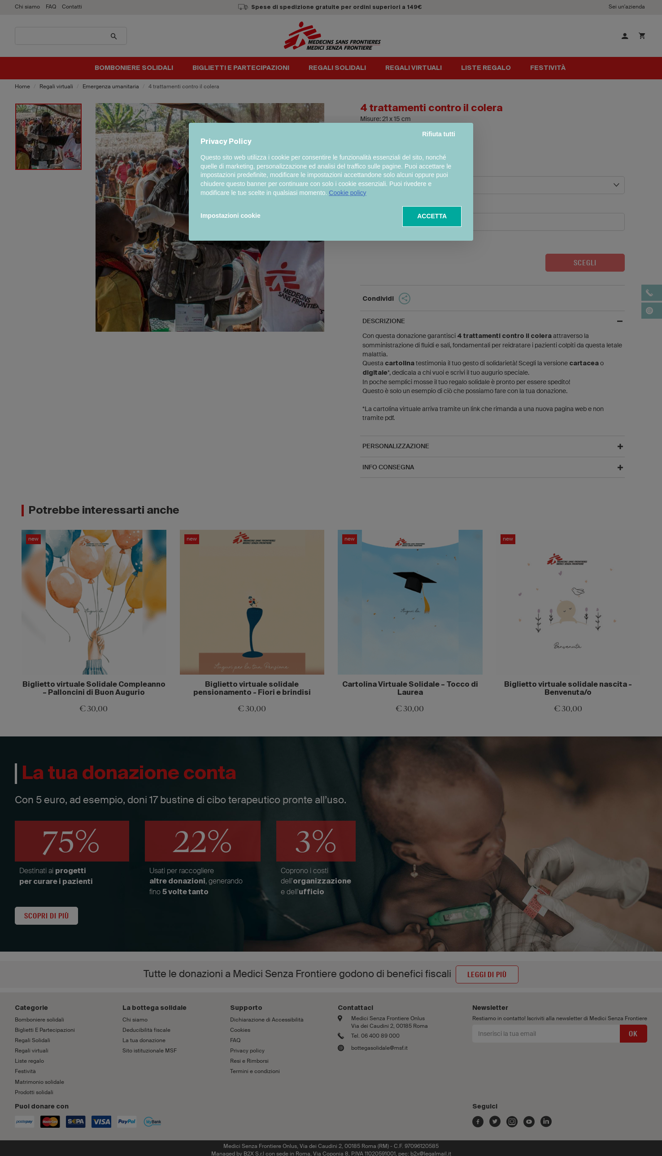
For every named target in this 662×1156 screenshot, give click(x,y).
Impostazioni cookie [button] (230, 215)
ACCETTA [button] (432, 216)
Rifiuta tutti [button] (438, 134)
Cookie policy (347, 192)
